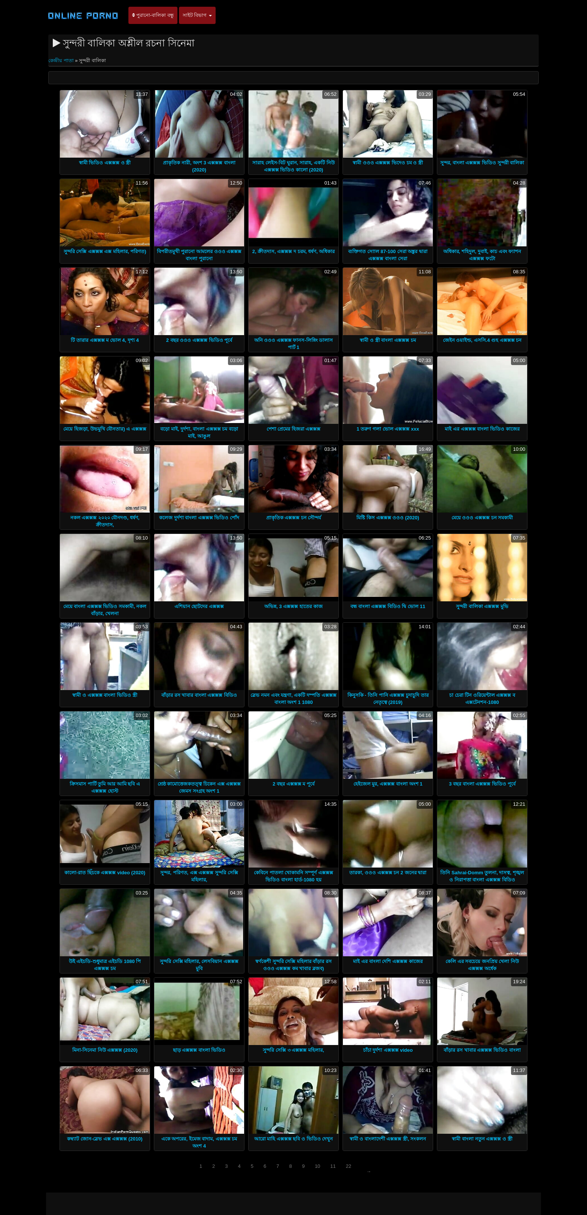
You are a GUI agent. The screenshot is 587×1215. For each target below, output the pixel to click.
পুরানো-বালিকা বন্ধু (153, 15)
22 (348, 1166)
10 (317, 1166)
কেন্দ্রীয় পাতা (61, 60)
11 (332, 1166)
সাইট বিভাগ (197, 15)
